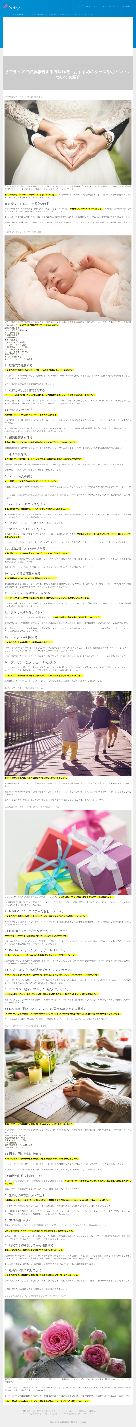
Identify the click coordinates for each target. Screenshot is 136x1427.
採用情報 (126, 6)
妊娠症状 (20, 14)
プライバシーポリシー (67, 1411)
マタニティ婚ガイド (52, 1414)
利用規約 (26, 1411)
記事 (12, 14)
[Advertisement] (68, 35)
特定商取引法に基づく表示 (44, 1411)
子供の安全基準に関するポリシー (77, 1414)
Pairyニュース (91, 6)
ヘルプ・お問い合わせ (110, 6)
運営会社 (83, 1411)
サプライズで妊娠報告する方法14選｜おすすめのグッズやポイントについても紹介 (60, 14)
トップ (80, 6)
